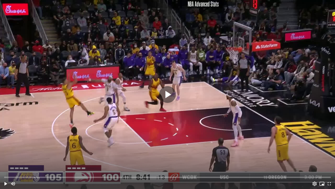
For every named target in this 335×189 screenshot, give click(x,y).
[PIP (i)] (322, 184)
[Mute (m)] (13, 184)
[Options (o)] (314, 184)
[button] (6, 184)
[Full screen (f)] (329, 184)
